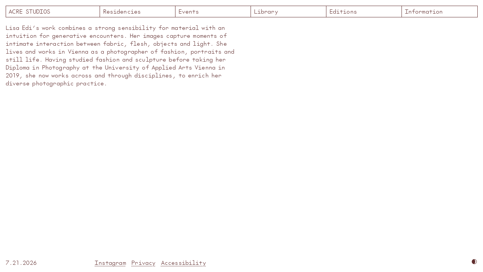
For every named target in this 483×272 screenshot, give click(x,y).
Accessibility (183, 262)
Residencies (122, 11)
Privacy (143, 262)
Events (188, 11)
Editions (343, 11)
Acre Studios (53, 11)
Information (424, 11)
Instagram (110, 262)
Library (266, 11)
